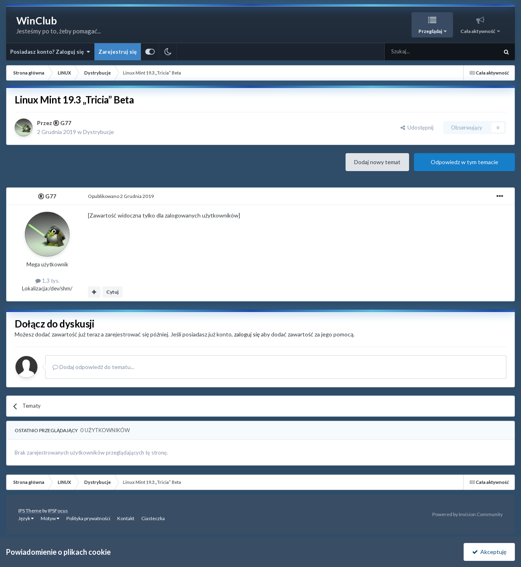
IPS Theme (30, 511)
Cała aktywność (478, 31)
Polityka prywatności (88, 518)
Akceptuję (489, 551)
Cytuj (112, 292)
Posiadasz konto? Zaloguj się (50, 51)
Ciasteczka (153, 518)
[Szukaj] (422, 51)
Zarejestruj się (118, 51)
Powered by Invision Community (467, 514)
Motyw (50, 518)
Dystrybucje (98, 131)
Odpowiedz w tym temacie (464, 161)
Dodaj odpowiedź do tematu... (93, 366)
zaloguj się (247, 334)
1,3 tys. (47, 280)
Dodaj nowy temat (377, 161)
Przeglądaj (430, 31)
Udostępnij (417, 127)
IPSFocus (58, 511)
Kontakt (125, 518)
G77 (65, 122)
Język (26, 518)
